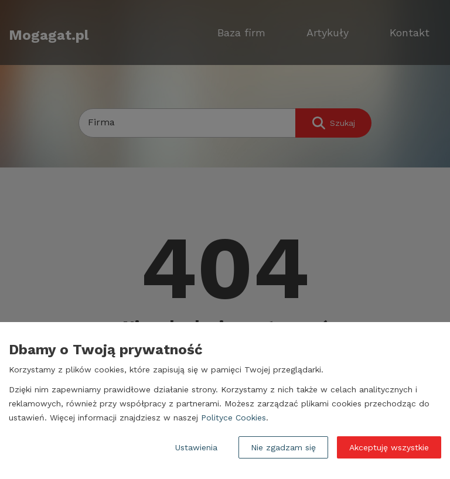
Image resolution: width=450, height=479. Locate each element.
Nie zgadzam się (283, 447)
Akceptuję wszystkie (389, 447)
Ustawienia (196, 447)
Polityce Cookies (233, 417)
